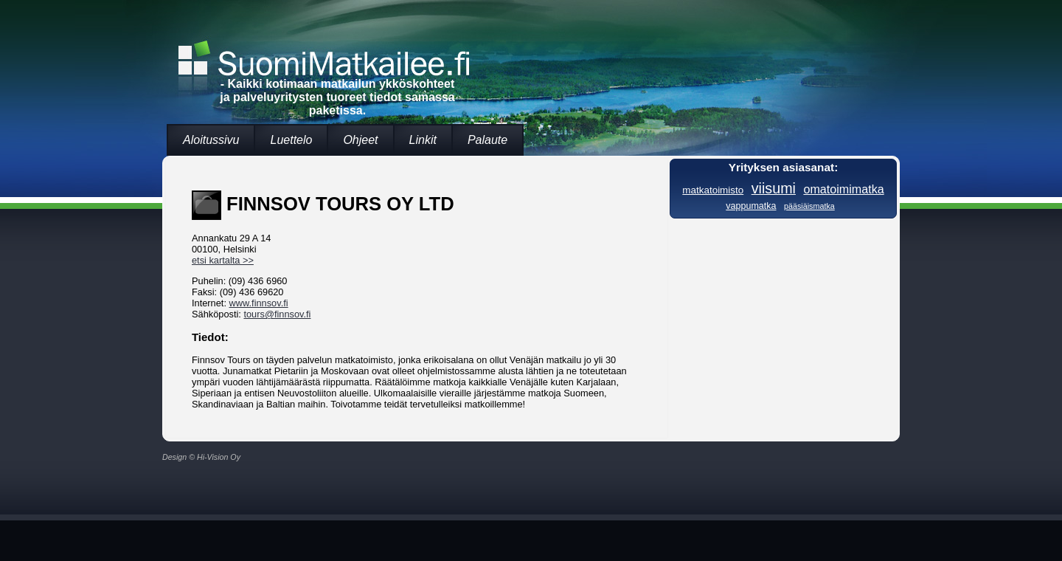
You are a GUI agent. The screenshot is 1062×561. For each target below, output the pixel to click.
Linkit (423, 140)
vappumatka (751, 206)
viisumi (774, 188)
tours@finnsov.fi (276, 314)
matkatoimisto (712, 190)
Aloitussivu (211, 140)
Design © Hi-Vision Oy (201, 456)
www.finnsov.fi (258, 303)
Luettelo (291, 140)
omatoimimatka (843, 189)
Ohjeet (360, 140)
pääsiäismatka (809, 206)
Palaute (487, 140)
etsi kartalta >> (223, 260)
